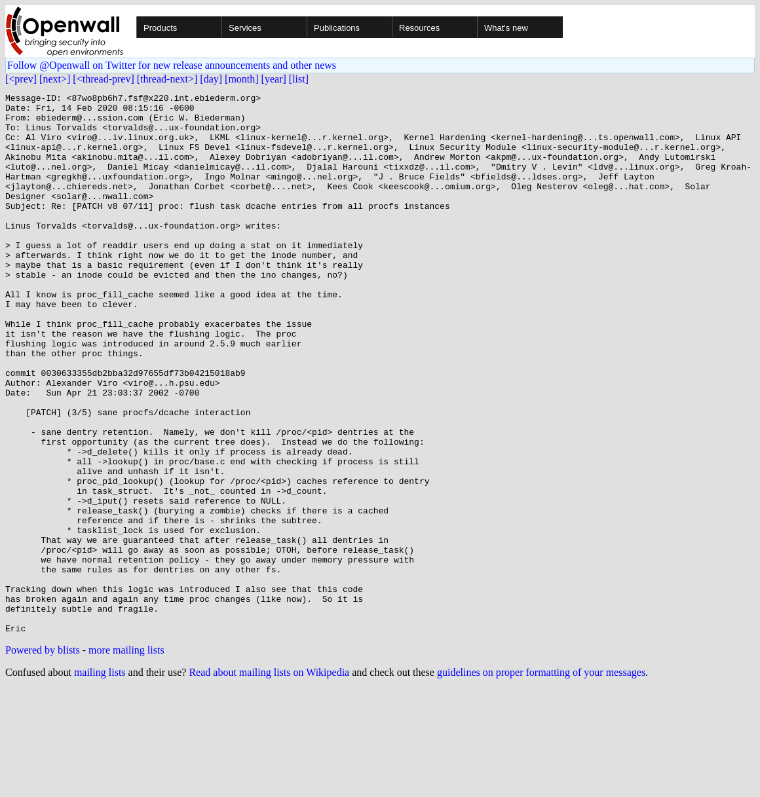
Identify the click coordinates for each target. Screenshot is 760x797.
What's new (506, 28)
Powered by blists (42, 758)
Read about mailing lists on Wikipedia (269, 780)
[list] (299, 78)
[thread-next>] (167, 78)
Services (245, 28)
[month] (242, 78)
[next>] (54, 78)
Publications (337, 28)
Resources (419, 28)
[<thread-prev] (103, 78)
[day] (211, 78)
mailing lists (100, 780)
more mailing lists (126, 758)
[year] (273, 78)
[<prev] (21, 78)
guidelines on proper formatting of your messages (541, 780)
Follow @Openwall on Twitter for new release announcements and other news (171, 65)
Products (160, 28)
